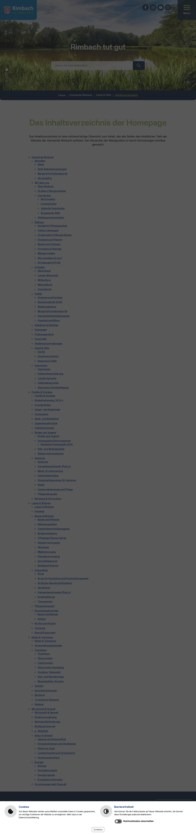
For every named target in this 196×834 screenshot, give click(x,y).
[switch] (118, 821)
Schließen (98, 829)
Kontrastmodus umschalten (138, 821)
